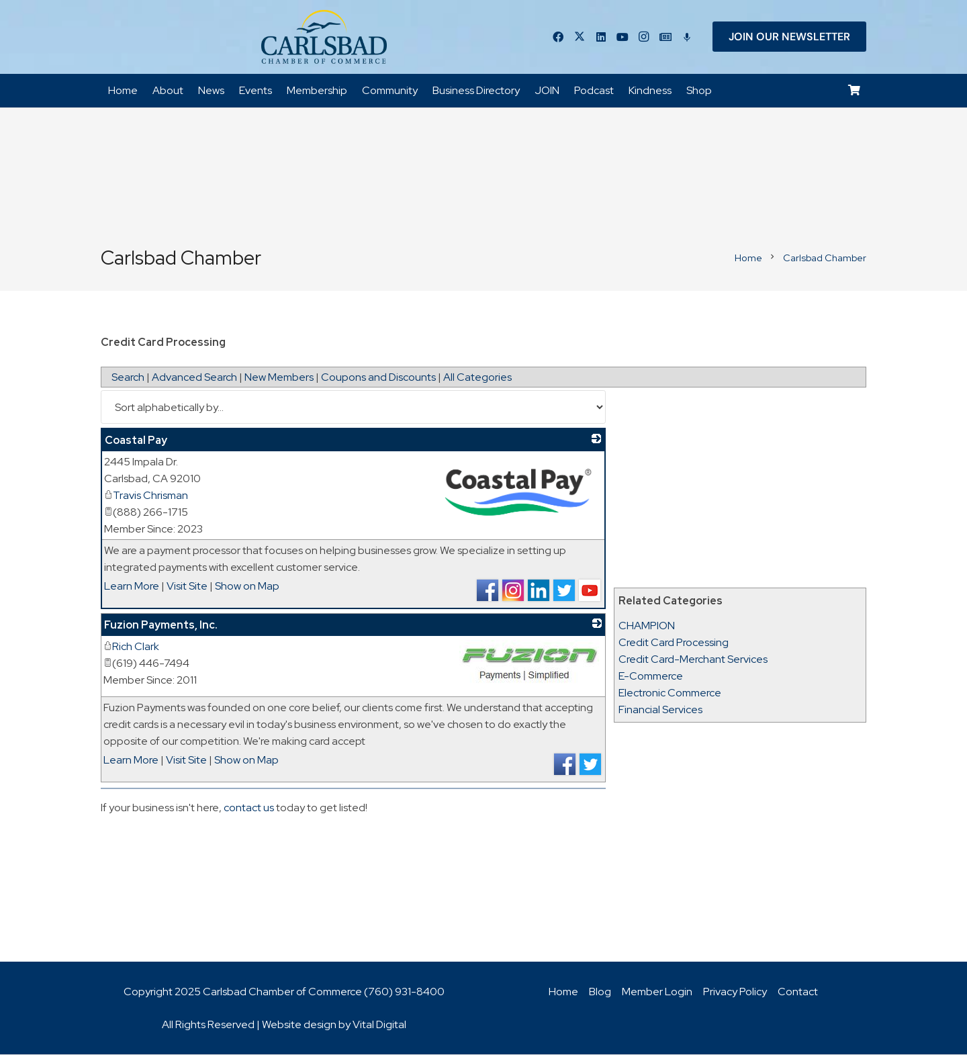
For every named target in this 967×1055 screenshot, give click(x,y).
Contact (798, 992)
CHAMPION (646, 626)
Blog (600, 992)
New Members (279, 378)
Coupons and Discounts (378, 378)
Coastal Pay (136, 441)
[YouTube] (622, 37)
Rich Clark (131, 647)
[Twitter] (579, 37)
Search (127, 378)
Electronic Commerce (669, 693)
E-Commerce (650, 677)
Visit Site (187, 587)
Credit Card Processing (673, 643)
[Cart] (854, 91)
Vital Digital (379, 1025)
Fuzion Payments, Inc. (161, 625)
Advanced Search (194, 378)
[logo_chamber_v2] (323, 37)
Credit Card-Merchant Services (693, 660)
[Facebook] (558, 37)
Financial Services (660, 710)
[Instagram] (644, 37)
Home (563, 992)
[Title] (665, 37)
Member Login (657, 992)
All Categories (477, 378)
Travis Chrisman (146, 496)
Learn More (131, 587)
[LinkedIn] (601, 37)
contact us (249, 808)
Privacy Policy (735, 992)
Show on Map (247, 587)
